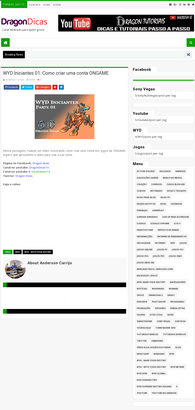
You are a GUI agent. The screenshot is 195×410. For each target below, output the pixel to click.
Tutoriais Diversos (174, 334)
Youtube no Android (164, 393)
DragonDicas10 (39, 167)
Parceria (142, 301)
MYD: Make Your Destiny (151, 282)
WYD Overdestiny (147, 380)
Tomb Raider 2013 (165, 327)
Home (47, 5)
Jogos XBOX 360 (145, 262)
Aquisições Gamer (147, 177)
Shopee (141, 314)
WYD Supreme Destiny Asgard (154, 386)
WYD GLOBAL (159, 373)
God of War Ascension (175, 216)
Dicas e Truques (176, 190)
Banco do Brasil (172, 177)
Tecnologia (144, 327)
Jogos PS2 (142, 256)
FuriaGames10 (41, 171)
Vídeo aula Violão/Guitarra (154, 347)
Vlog (178, 347)
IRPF (172, 243)
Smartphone (144, 321)
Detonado (156, 190)
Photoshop (159, 301)
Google (141, 223)
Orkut (171, 295)
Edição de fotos (146, 203)
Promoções (143, 308)
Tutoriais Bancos (147, 334)
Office (140, 295)
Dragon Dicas (24, 176)
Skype (170, 314)
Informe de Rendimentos (172, 236)
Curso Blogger (176, 184)
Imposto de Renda (168, 229)
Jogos (183, 243)
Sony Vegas (163, 321)
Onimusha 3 (156, 295)
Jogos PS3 (158, 256)
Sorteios (180, 321)
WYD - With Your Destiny (37, 252)
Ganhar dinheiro (147, 216)
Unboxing (157, 340)
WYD (17, 252)
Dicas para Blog (146, 197)
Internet (160, 243)
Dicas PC (165, 197)
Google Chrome (159, 223)
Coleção (141, 184)
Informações (144, 236)
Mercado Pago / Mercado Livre (155, 269)
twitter (142, 340)
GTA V (177, 223)
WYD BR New (177, 366)
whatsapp (143, 353)
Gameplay (158, 210)
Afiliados (165, 171)
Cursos (141, 190)
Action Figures (146, 171)
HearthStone (145, 229)
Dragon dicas (40, 163)
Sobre (57, 5)
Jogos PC (162, 249)
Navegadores (178, 282)
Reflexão (160, 308)
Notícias (142, 288)
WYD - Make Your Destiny (151, 360)
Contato (34, 5)
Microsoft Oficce (147, 275)
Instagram (143, 243)
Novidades (158, 288)
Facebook (176, 203)
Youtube (142, 393)
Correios (156, 184)
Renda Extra (177, 308)
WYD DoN (142, 373)
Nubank (173, 288)
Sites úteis (156, 314)
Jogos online (144, 249)
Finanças (142, 210)
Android (180, 171)
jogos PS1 (177, 249)
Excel (163, 203)
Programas (177, 301)
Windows (159, 353)
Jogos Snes (175, 256)
